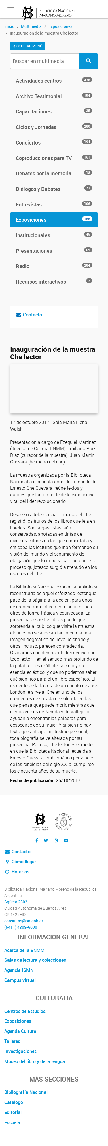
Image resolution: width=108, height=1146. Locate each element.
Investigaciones (20, 1051)
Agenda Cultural (20, 1031)
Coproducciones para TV (54, 158)
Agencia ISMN (18, 970)
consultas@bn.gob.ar (23, 920)
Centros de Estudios (25, 1011)
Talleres (12, 1041)
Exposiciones (60, 26)
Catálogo (13, 1102)
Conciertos (54, 142)
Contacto (32, 314)
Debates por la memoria (54, 173)
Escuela (12, 1122)
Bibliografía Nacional (26, 1092)
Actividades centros (54, 80)
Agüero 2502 (15, 901)
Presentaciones (54, 250)
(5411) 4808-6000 (20, 927)
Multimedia (31, 26)
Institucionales (54, 235)
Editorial (13, 1112)
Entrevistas (54, 204)
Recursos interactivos (54, 281)
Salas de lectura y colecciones (35, 960)
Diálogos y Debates (54, 188)
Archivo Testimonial (54, 96)
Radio (54, 266)
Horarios (16, 871)
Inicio (9, 26)
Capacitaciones (54, 111)
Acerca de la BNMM (24, 950)
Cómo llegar (20, 861)
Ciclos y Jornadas (54, 126)
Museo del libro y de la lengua (34, 1061)
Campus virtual (20, 980)
